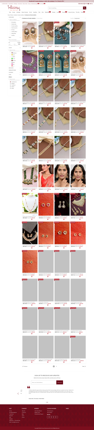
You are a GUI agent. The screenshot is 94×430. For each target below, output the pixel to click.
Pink (12, 64)
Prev (18, 393)
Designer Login (37, 412)
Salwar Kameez (25, 12)
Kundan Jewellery (14, 25)
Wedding (48, 12)
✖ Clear (10, 76)
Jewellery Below (14, 31)
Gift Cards (42, 3)
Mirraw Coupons (50, 410)
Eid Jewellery (13, 22)
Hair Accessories (14, 27)
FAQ (10, 417)
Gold (13, 54)
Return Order (25, 3)
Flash (83, 12)
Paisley (12, 88)
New (10, 12)
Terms (23, 415)
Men (39, 12)
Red (12, 66)
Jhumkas (13, 35)
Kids (43, 12)
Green (13, 58)
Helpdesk (11, 418)
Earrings (12, 29)
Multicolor (14, 52)
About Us (23, 410)
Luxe (59, 12)
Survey (29, 3)
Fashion (12, 86)
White (13, 56)
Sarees (13, 12)
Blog (23, 414)
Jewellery (35, 12)
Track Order (20, 3)
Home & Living (71, 12)
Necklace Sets (13, 24)
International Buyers (38, 410)
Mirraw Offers (49, 412)
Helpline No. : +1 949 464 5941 (14, 420)
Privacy (23, 417)
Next (83, 366)
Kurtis (30, 12)
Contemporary (14, 81)
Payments (11, 415)
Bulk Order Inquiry (34, 3)
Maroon (13, 60)
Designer (13, 83)
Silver (13, 62)
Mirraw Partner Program (39, 414)
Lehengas (18, 12)
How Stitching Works (13, 412)
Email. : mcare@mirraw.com (14, 422)
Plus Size (77, 12)
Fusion (64, 12)
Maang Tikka (13, 33)
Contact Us (24, 412)
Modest (53, 12)
